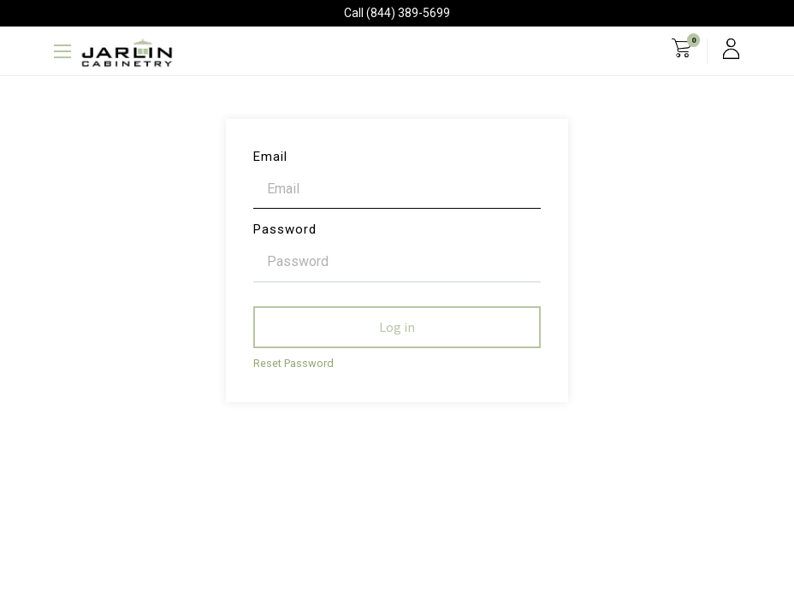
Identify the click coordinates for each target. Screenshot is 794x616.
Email (270, 156)
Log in (397, 326)
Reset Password (293, 363)
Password (285, 229)
